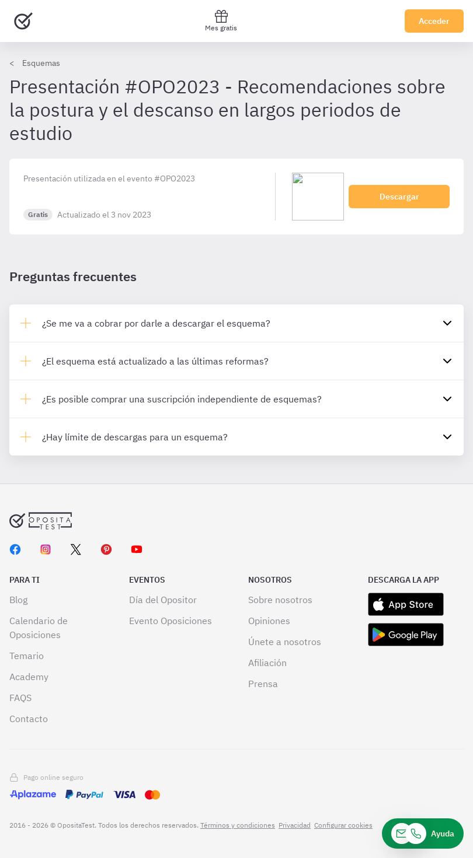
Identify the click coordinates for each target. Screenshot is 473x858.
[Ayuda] (423, 833)
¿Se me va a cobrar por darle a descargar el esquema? (156, 323)
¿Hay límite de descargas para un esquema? (135, 437)
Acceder (434, 21)
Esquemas (41, 63)
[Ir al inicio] (23, 21)
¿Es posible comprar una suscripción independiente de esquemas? (182, 399)
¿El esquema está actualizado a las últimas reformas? (155, 361)
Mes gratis (221, 20)
